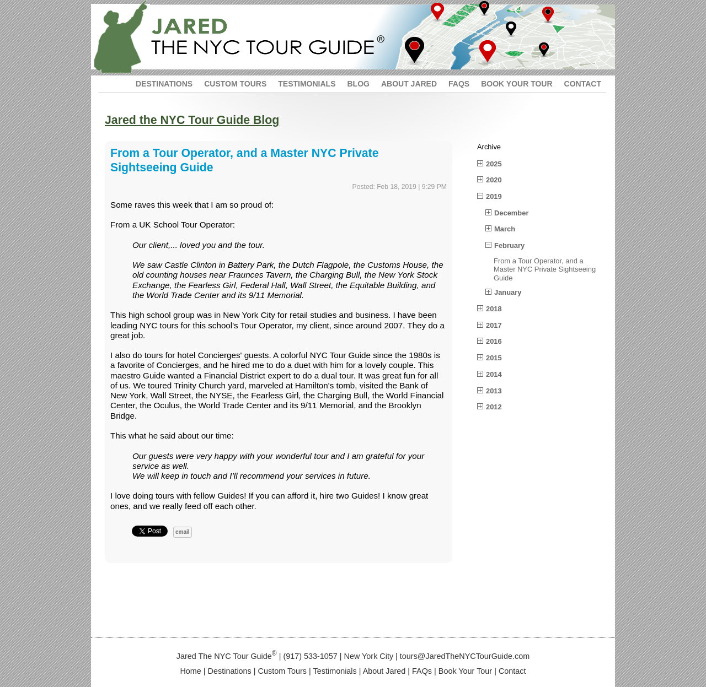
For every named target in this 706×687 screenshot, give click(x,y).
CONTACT (582, 83)
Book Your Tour (465, 671)
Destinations (230, 671)
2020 (494, 180)
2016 (494, 341)
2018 (494, 309)
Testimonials (335, 671)
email (182, 532)
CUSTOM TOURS (235, 83)
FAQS (458, 83)
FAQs (422, 671)
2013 (494, 391)
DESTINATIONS (164, 83)
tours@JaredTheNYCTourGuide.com (465, 656)
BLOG (358, 83)
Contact (512, 671)
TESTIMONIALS (306, 83)
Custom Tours (282, 671)
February (509, 245)
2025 (494, 164)
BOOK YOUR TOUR (516, 83)
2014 (494, 374)
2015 (494, 358)
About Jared (384, 671)
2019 (494, 196)
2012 (494, 407)
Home (190, 671)
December (511, 213)
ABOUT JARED (409, 83)
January (508, 292)
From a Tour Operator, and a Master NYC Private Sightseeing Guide (545, 269)
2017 (494, 325)
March (504, 229)
